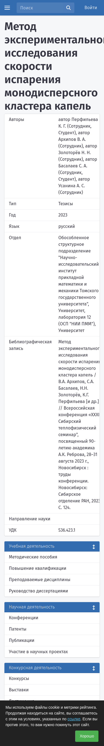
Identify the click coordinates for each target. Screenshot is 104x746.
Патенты (17, 629)
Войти (91, 7)
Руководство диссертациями (38, 591)
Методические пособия (33, 557)
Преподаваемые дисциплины (39, 579)
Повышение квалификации (37, 568)
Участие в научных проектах (38, 651)
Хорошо (87, 736)
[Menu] (7, 8)
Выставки (19, 689)
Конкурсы (19, 678)
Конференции (23, 617)
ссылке (73, 719)
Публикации (21, 640)
